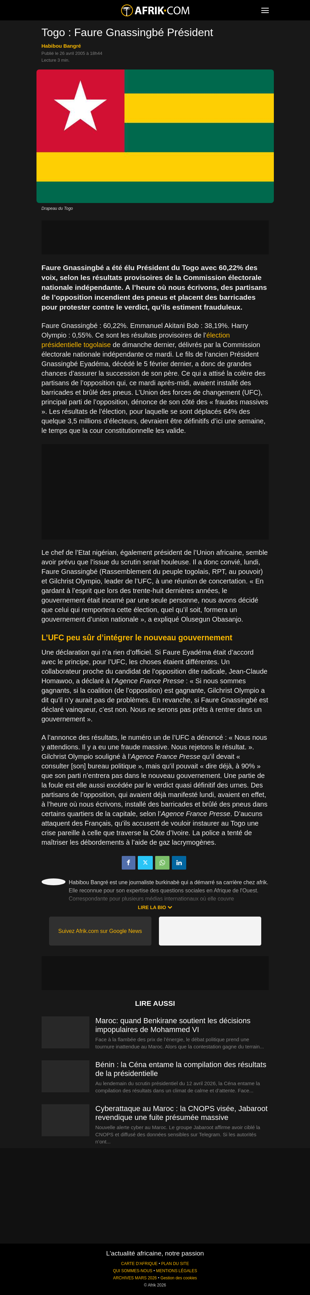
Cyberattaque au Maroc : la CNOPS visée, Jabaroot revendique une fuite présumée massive (181, 1113)
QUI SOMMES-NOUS (132, 1270)
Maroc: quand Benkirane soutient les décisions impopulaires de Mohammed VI (173, 1025)
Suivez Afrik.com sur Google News (100, 931)
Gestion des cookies (178, 1278)
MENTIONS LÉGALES (176, 1270)
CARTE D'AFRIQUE (139, 1263)
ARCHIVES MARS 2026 (135, 1278)
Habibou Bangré (61, 46)
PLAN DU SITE (175, 1263)
